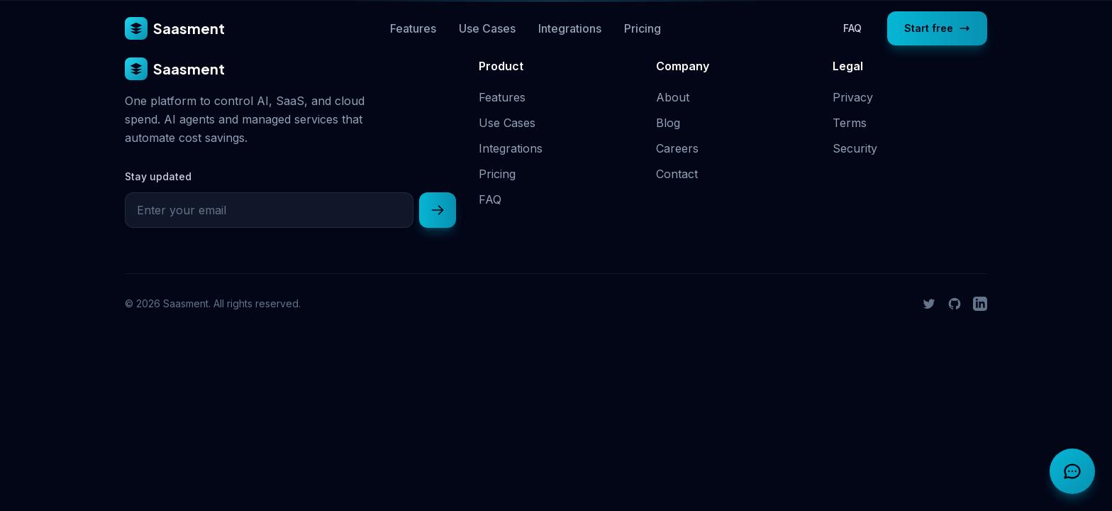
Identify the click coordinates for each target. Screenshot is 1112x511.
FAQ (852, 28)
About (672, 97)
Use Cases (487, 28)
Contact (677, 174)
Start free (937, 28)
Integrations (569, 28)
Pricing (642, 28)
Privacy (853, 97)
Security (855, 148)
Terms (850, 123)
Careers (677, 148)
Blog (668, 123)
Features (413, 28)
